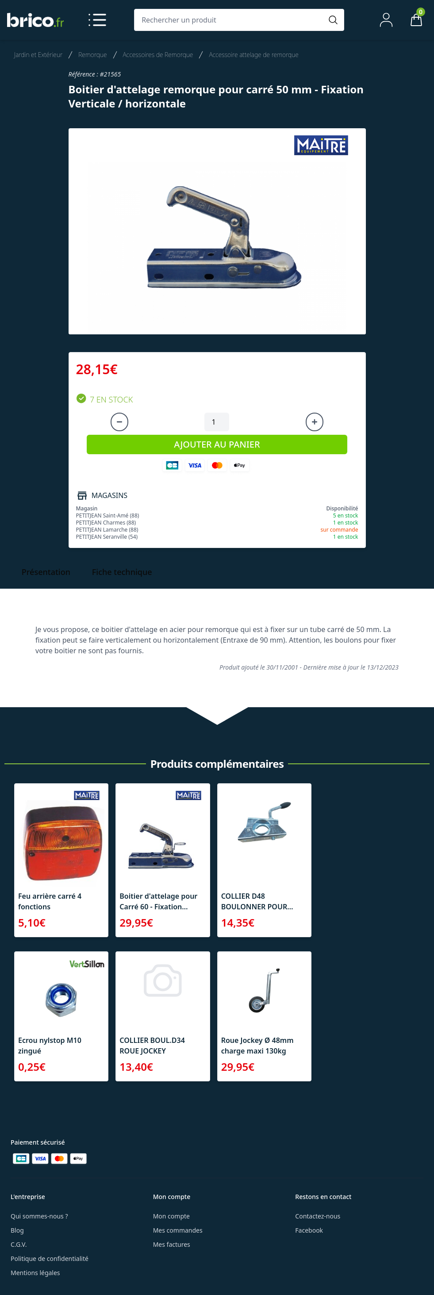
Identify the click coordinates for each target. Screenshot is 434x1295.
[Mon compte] (386, 20)
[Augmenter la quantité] (314, 422)
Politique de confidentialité (49, 1258)
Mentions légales (35, 1272)
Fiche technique (122, 572)
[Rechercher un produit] (230, 20)
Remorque (92, 54)
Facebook (309, 1230)
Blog (17, 1230)
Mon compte (171, 1216)
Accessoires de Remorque (158, 54)
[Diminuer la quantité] (119, 422)
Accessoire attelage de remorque (253, 54)
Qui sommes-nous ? (39, 1216)
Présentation (46, 572)
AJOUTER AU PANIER (217, 444)
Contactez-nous (317, 1216)
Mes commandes (178, 1230)
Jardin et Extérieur (38, 54)
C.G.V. (19, 1244)
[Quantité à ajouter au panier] (216, 422)
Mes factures (171, 1244)
